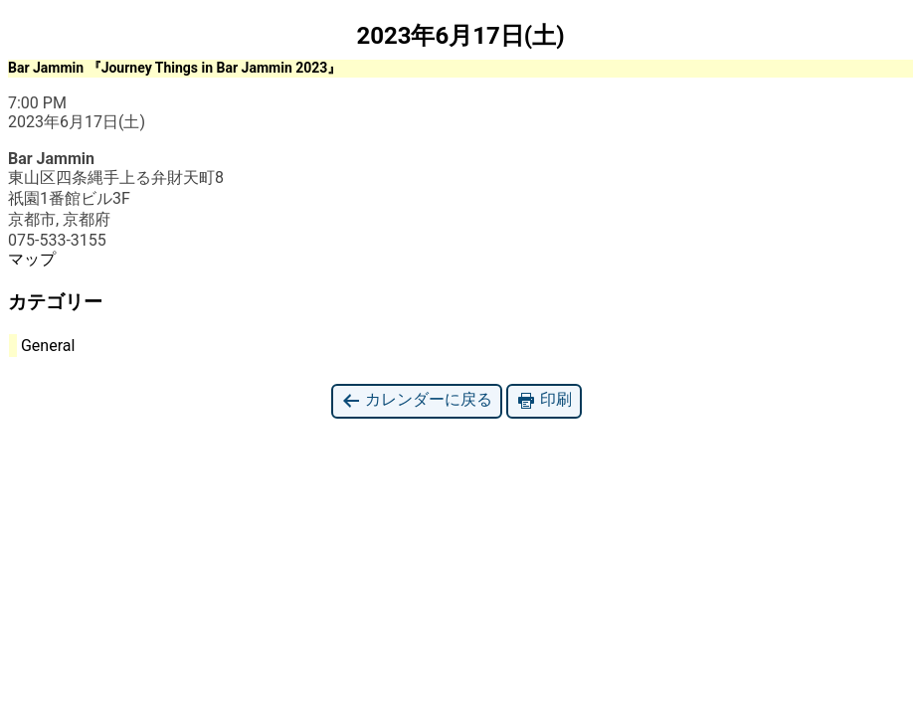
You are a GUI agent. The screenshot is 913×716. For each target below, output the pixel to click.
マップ (32, 259)
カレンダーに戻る (416, 400)
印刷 (544, 400)
